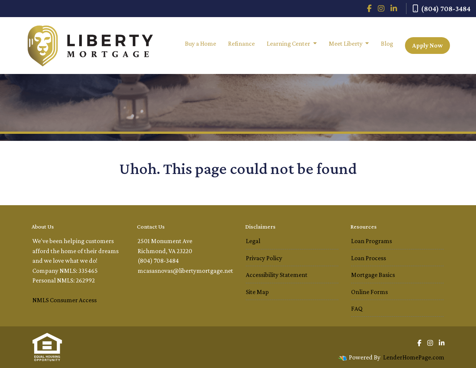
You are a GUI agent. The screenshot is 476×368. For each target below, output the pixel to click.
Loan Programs (371, 241)
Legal (253, 241)
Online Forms (369, 292)
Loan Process (368, 258)
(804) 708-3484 (441, 8)
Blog (387, 43)
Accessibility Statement (277, 274)
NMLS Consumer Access (64, 300)
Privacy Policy (264, 258)
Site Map (257, 292)
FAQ (357, 308)
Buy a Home (200, 43)
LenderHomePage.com (413, 357)
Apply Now (427, 45)
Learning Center (289, 43)
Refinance (241, 43)
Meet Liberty (346, 43)
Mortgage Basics (373, 274)
